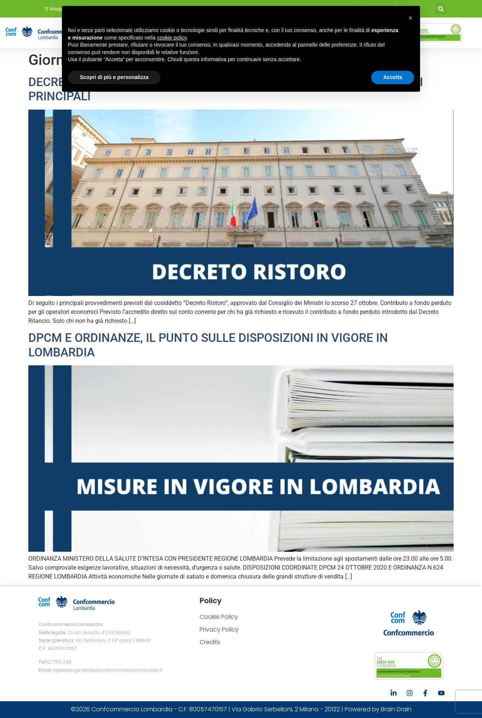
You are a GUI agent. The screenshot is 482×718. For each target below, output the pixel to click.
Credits (210, 642)
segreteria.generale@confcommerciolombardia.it (107, 670)
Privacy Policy (219, 629)
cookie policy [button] (172, 38)
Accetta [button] (392, 77)
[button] (441, 9)
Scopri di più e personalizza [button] (114, 77)
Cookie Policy (219, 616)
